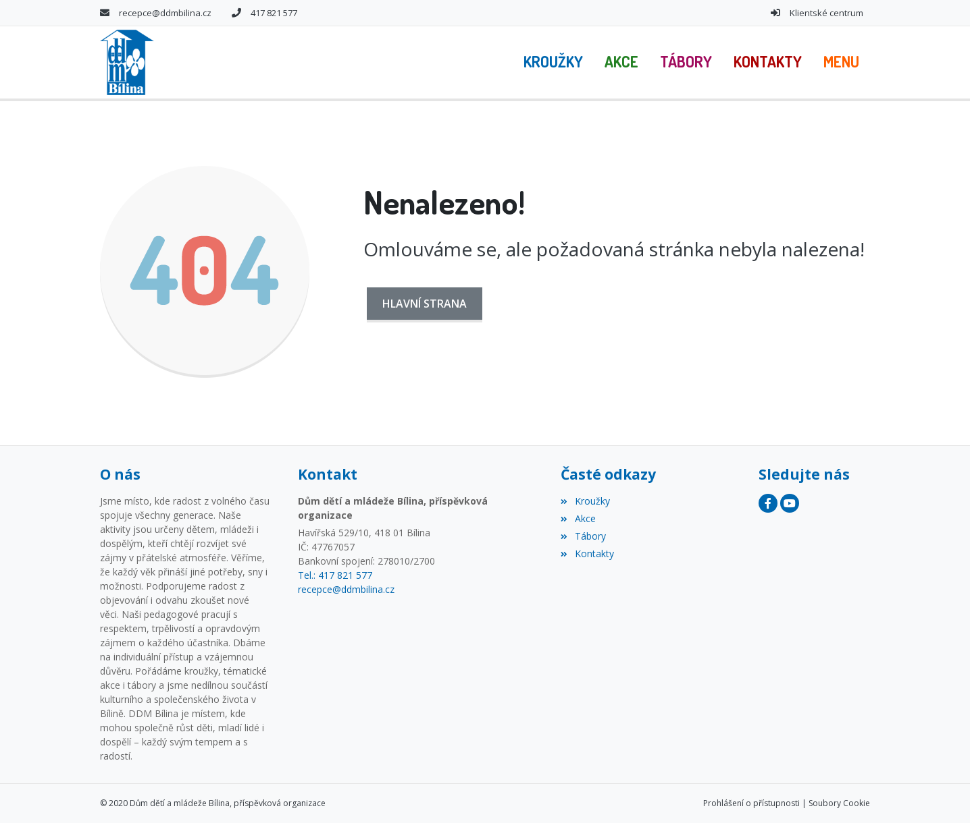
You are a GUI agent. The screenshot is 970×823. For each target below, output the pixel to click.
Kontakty (587, 553)
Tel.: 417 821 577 (335, 575)
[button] (841, 62)
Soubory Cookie (839, 803)
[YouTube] (789, 503)
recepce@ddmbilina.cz (165, 13)
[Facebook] (768, 503)
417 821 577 (274, 13)
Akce (578, 518)
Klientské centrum (826, 13)
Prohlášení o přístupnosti (751, 803)
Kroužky (585, 500)
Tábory (583, 536)
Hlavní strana (424, 303)
